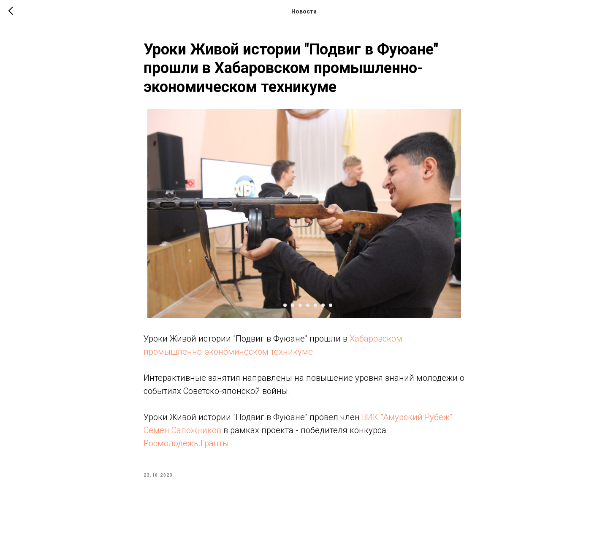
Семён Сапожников (182, 430)
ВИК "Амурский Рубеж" (407, 417)
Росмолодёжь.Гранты (186, 443)
